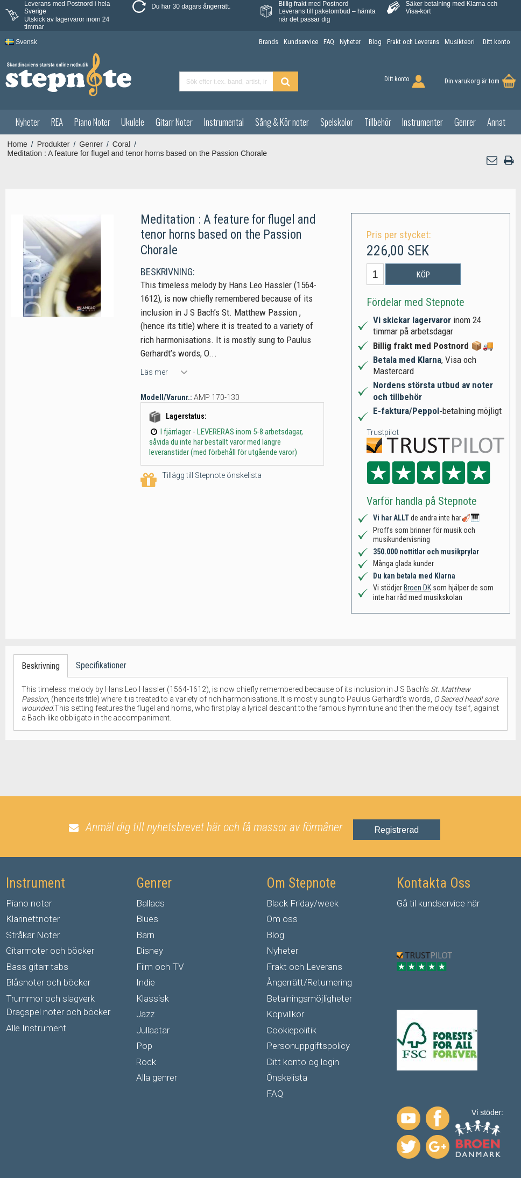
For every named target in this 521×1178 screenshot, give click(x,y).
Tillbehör (377, 121)
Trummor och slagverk (50, 998)
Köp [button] (423, 275)
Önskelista (286, 1077)
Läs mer (154, 372)
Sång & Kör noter (282, 121)
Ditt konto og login (302, 1061)
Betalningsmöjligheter (309, 998)
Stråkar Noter (33, 935)
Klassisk (152, 998)
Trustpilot (383, 432)
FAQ (274, 1093)
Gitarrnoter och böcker (50, 950)
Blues (147, 918)
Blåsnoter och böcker (48, 982)
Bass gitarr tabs (37, 966)
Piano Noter (92, 121)
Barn (145, 935)
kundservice (441, 903)
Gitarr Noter (174, 121)
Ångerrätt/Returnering (309, 982)
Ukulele (132, 121)
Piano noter (29, 903)
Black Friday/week (302, 903)
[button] (492, 160)
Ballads (150, 903)
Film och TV (160, 966)
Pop (144, 1045)
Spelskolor (336, 121)
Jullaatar (153, 1030)
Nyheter (28, 121)
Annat (496, 121)
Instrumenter (422, 121)
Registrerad (397, 829)
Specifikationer (101, 665)
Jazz (145, 1014)
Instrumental (224, 121)
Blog (275, 935)
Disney (149, 950)
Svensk (21, 42)
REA (57, 121)
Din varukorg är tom (472, 81)
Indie (145, 982)
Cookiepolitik (291, 1030)
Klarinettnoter (33, 918)
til (413, 903)
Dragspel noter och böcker (58, 1011)
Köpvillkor (285, 1014)
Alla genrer (156, 1077)
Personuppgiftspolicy (308, 1045)
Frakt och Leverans (304, 966)
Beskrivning (41, 666)
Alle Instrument (36, 1028)
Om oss (282, 918)
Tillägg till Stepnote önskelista (201, 480)
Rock (146, 1061)
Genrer (465, 121)
